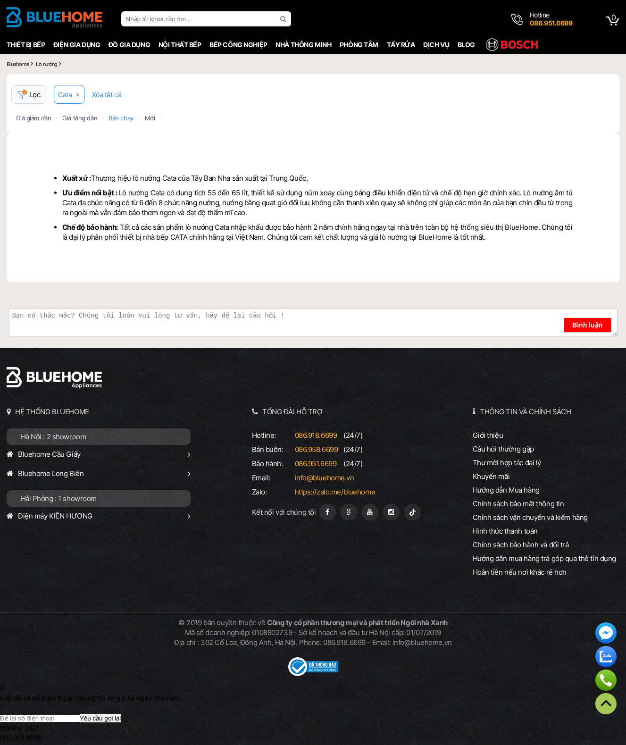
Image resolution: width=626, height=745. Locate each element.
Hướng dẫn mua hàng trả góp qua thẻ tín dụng (545, 558)
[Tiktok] (412, 512)
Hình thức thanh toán (505, 531)
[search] (284, 18)
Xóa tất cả (107, 95)
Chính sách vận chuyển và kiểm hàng (530, 517)
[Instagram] (391, 512)
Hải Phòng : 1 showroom (59, 498)
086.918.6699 (316, 435)
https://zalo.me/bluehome (335, 491)
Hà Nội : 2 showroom (53, 436)
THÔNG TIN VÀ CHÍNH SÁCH (525, 411)
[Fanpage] (327, 512)
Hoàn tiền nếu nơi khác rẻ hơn (520, 572)
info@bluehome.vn (324, 477)
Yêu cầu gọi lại (100, 718)
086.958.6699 (316, 449)
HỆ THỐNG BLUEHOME (52, 411)
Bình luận (587, 325)
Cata (65, 95)
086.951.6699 (316, 463)
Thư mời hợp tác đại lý (507, 462)
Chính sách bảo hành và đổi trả (521, 544)
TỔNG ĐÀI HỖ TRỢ (292, 411)
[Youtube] (370, 512)
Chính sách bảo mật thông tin (518, 503)
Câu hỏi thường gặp (503, 448)
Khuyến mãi (491, 476)
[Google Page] (349, 512)
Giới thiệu (488, 435)
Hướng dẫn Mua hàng (506, 490)
